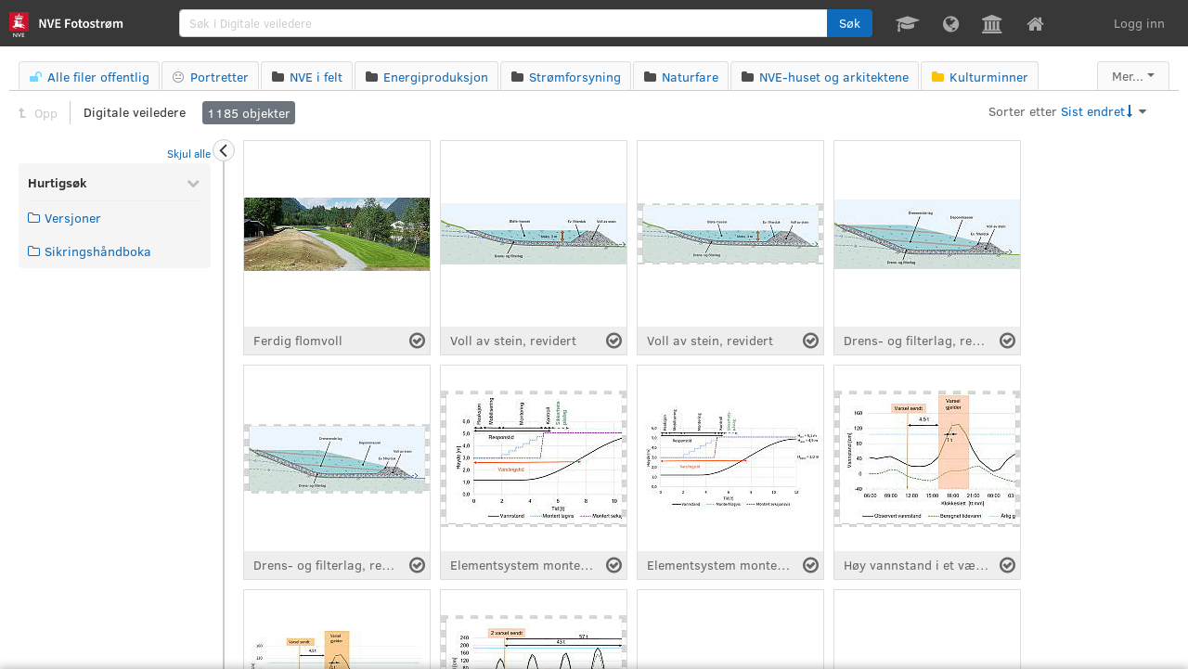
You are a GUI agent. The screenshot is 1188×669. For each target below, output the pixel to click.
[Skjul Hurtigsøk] (193, 183)
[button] (849, 23)
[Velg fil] (417, 340)
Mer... (1127, 75)
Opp (38, 113)
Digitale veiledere (135, 112)
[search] (504, 23)
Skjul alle (189, 153)
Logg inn (1139, 23)
